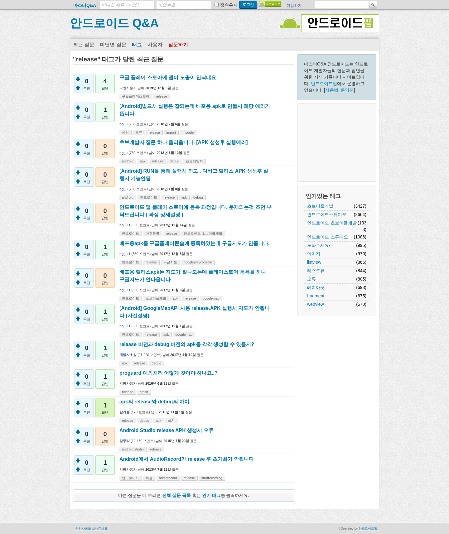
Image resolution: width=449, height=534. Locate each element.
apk (143, 161)
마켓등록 (152, 233)
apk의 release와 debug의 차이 (154, 401)
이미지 (313, 253)
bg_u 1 (124, 225)
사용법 (331, 90)
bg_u (123, 124)
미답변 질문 (113, 44)
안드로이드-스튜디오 (327, 236)
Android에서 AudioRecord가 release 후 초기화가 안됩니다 (186, 459)
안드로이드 (148, 197)
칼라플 (124, 412)
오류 (311, 279)
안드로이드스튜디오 (326, 214)
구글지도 (170, 262)
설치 (171, 420)
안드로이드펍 (324, 83)
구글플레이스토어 (135, 96)
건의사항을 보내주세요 (91, 528)
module (188, 132)
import (171, 132)
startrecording (211, 478)
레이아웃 (316, 287)
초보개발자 (194, 161)
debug (174, 161)
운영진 (347, 90)
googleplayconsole (198, 262)
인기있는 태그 (323, 196)
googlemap (210, 298)
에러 (125, 132)
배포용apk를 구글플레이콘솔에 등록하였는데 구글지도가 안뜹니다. (194, 243)
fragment (315, 295)
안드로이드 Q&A (114, 23)
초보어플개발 (320, 206)
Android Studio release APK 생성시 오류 (166, 430)
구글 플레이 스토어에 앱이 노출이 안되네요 (167, 77)
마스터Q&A (84, 5)
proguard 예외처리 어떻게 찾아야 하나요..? (168, 373)
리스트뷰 (316, 270)
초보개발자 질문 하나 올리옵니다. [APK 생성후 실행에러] (183, 142)
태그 (137, 44)
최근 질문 (83, 44)
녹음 (149, 478)
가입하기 (294, 5)
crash (144, 392)
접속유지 (229, 5)
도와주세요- (319, 245)
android (127, 161)
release (161, 96)
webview (315, 304)
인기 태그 (211, 495)
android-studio (133, 449)
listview (314, 262)
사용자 (154, 44)
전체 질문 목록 (176, 495)
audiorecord (168, 478)
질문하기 (178, 44)
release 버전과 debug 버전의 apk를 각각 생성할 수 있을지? (186, 344)
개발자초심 (128, 355)
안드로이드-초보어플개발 (332, 222)
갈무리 (124, 441)
